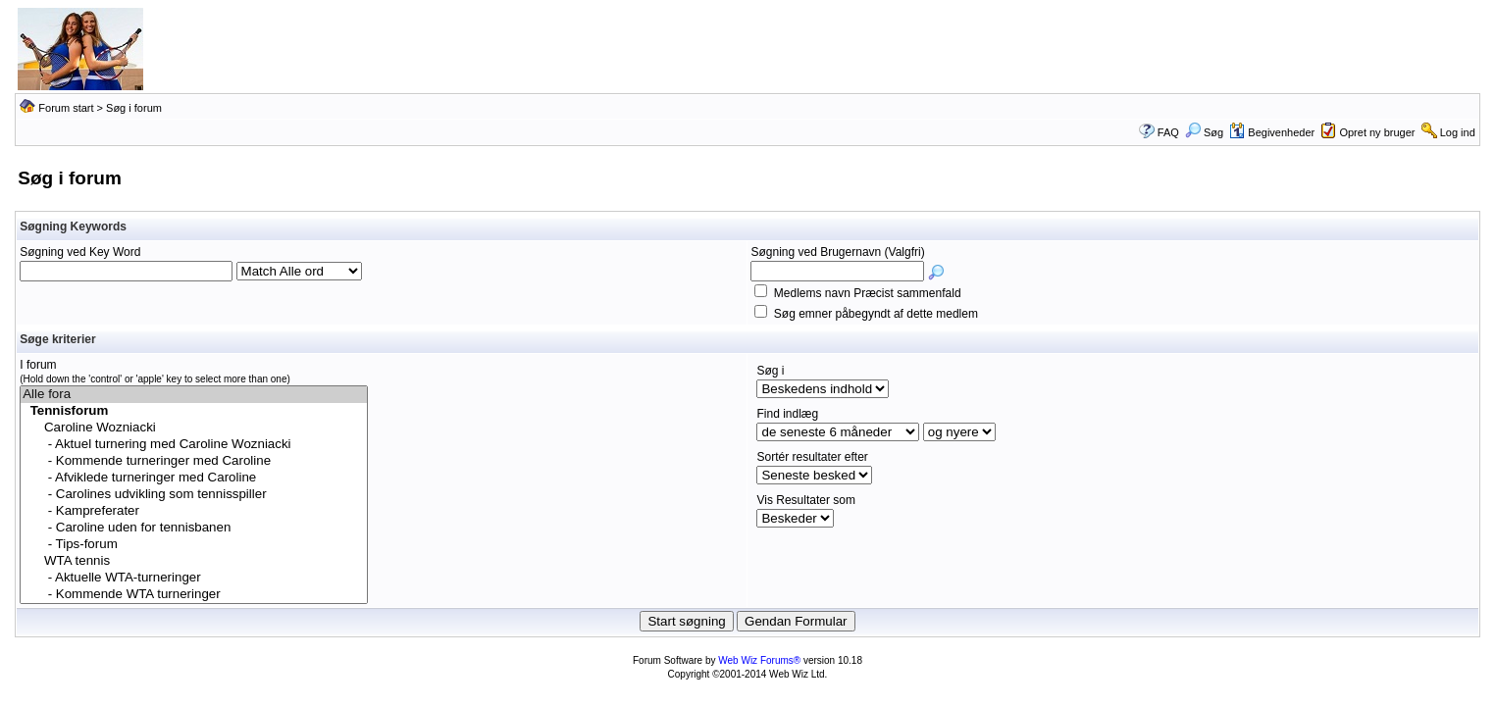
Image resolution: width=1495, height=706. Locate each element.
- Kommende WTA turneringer (194, 594)
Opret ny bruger (1377, 132)
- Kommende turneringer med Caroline (194, 461)
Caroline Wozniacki (194, 428)
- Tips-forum (194, 544)
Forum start (65, 108)
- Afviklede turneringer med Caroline (194, 478)
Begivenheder (1272, 132)
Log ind (1457, 132)
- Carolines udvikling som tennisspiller (194, 494)
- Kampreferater (194, 511)
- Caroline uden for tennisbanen (194, 528)
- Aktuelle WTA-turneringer (194, 578)
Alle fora (194, 394)
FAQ (1168, 132)
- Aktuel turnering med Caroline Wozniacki (194, 444)
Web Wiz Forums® (759, 660)
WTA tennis (194, 561)
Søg (1204, 132)
